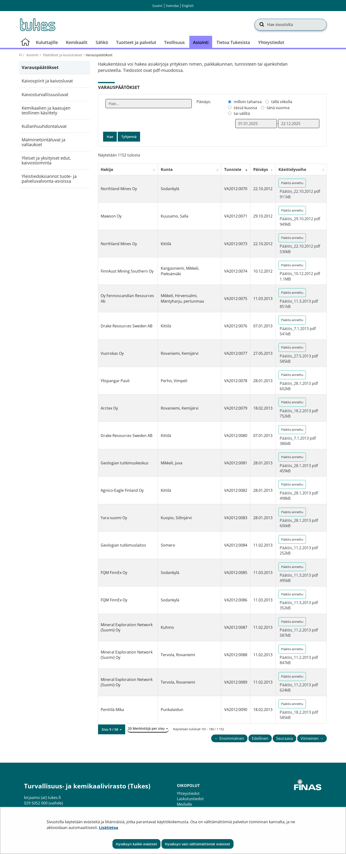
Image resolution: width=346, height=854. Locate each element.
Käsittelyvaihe (292, 169)
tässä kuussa (245, 107)
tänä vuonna (278, 107)
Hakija (107, 169)
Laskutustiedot (190, 798)
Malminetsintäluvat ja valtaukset (43, 142)
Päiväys (260, 169)
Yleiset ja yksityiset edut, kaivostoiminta (46, 160)
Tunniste (232, 169)
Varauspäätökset (40, 67)
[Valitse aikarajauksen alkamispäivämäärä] (256, 123)
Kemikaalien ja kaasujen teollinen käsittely (46, 110)
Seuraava (284, 738)
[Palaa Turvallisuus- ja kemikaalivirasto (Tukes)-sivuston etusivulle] (37, 24)
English (188, 5)
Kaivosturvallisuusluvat (45, 94)
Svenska (172, 5)
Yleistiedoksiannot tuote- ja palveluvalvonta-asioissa (49, 178)
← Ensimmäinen (229, 738)
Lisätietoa (108, 827)
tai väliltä (242, 113)
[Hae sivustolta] (290, 24)
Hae (110, 136)
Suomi (157, 5)
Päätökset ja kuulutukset (62, 55)
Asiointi (31, 55)
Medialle (184, 804)
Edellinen (260, 738)
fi (20, 55)
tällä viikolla (281, 101)
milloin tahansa (248, 101)
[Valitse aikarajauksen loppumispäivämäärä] (298, 123)
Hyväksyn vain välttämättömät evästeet (197, 844)
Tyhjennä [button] (128, 136)
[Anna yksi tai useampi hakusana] (148, 103)
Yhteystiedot (188, 793)
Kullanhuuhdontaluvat (44, 126)
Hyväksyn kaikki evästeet (136, 844)
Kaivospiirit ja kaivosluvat (47, 81)
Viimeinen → (312, 738)
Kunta (167, 169)
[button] (111, 729)
